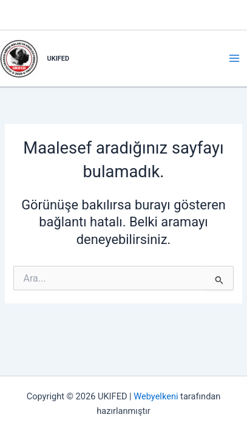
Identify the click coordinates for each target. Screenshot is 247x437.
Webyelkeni (156, 396)
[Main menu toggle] (234, 58)
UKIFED (58, 59)
